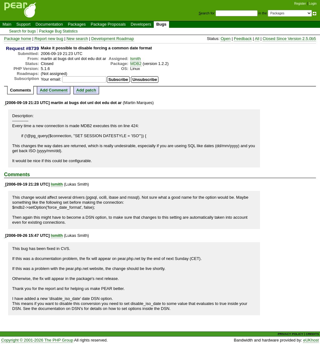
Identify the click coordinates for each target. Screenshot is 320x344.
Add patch (86, 90)
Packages (77, 24)
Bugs (161, 24)
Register (300, 3)
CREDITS (312, 334)
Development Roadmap (112, 38)
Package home (17, 38)
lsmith (135, 58)
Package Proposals (108, 24)
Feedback (243, 38)
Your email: (51, 79)
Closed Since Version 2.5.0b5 (289, 38)
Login (313, 3)
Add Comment (54, 90)
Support (23, 24)
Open (226, 38)
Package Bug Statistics (58, 31)
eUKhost (311, 340)
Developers (141, 24)
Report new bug (48, 38)
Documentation (49, 24)
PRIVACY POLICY (290, 334)
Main (6, 24)
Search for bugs (22, 31)
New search (77, 38)
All (257, 38)
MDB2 (136, 63)
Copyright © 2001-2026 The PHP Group (37, 340)
